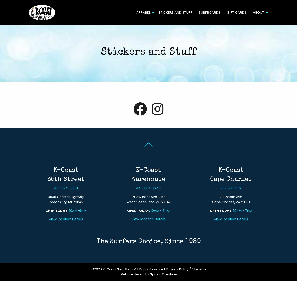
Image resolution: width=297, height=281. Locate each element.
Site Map (199, 269)
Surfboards (209, 12)
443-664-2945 (148, 188)
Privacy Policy (177, 269)
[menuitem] (144, 12)
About (258, 12)
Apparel (143, 12)
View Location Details (66, 219)
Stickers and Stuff (175, 12)
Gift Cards (236, 12)
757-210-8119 (230, 188)
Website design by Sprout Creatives (149, 274)
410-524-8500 (66, 188)
